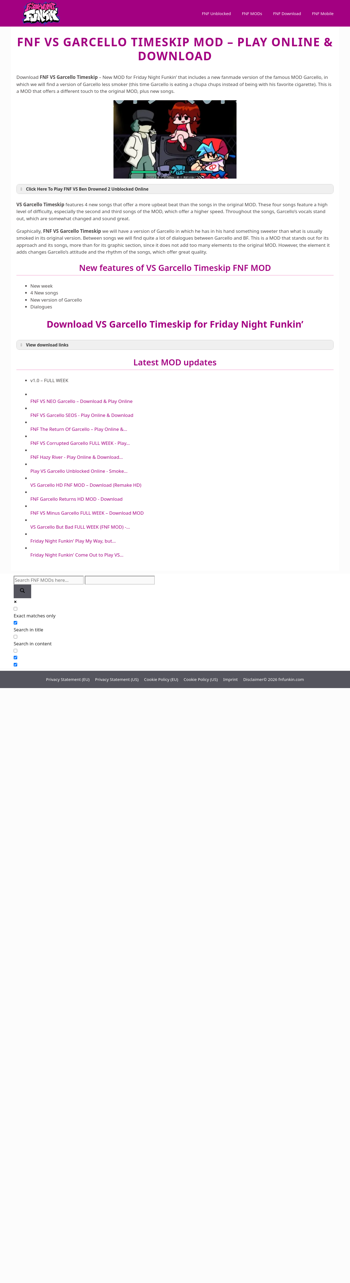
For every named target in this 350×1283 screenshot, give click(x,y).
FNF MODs (252, 13)
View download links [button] (44, 345)
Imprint (230, 679)
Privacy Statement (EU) (67, 679)
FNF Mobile (323, 13)
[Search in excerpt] (15, 650)
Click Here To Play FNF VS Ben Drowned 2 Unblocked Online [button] (83, 189)
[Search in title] (15, 623)
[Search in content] (15, 636)
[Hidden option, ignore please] (15, 657)
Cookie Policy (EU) (161, 679)
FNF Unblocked (216, 13)
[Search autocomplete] (120, 580)
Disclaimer (253, 679)
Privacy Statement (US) (117, 679)
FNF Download (287, 13)
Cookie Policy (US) (201, 679)
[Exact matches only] (15, 609)
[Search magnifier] (22, 591)
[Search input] (49, 580)
